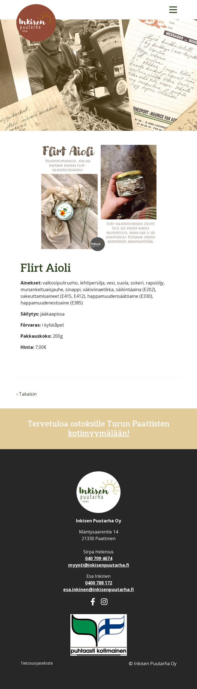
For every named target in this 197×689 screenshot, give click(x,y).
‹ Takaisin (26, 394)
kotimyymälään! (98, 433)
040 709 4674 (98, 558)
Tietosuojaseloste (37, 663)
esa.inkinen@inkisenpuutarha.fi (98, 589)
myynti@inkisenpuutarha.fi (98, 565)
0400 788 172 (98, 583)
